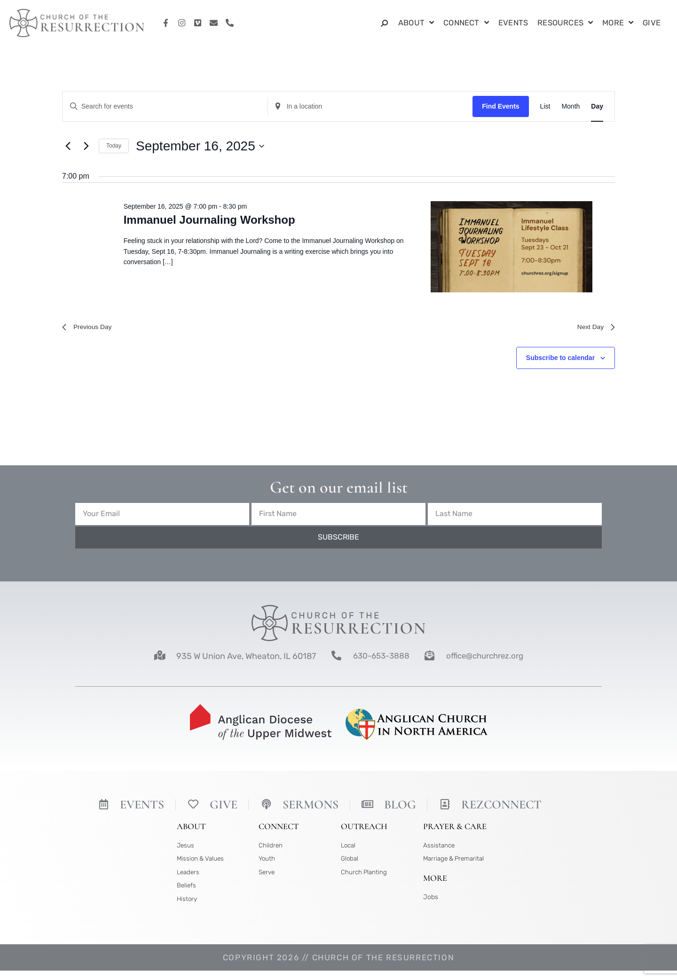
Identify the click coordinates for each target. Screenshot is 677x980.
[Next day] (86, 146)
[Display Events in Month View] (570, 106)
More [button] (617, 23)
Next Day (594, 328)
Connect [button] (466, 23)
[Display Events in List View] (545, 106)
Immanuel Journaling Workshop (209, 219)
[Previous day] (67, 146)
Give (652, 22)
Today (113, 145)
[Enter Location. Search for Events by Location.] (370, 106)
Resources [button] (565, 23)
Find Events (500, 106)
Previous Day (90, 328)
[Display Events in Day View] (597, 106)
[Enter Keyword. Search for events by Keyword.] (165, 106)
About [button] (416, 23)
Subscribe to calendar (560, 360)
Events (513, 22)
